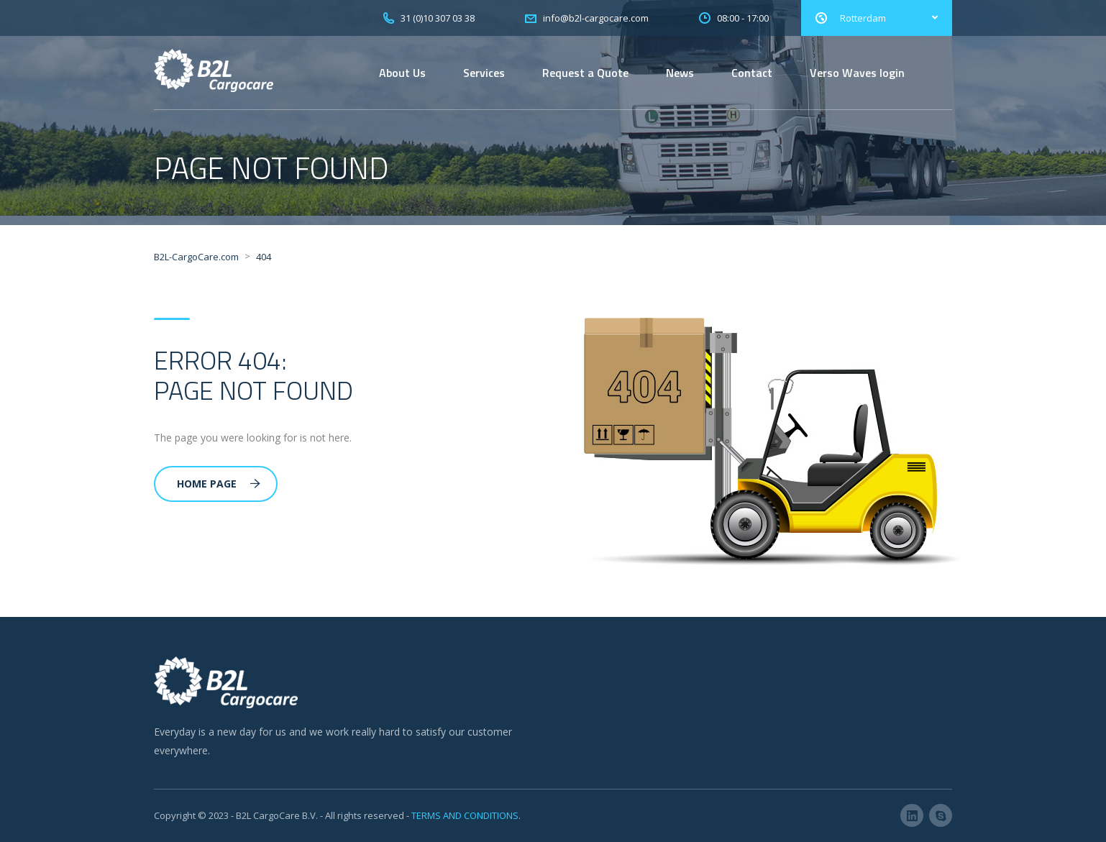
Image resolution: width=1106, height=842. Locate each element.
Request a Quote (585, 72)
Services (484, 72)
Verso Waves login (857, 72)
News (680, 72)
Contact (751, 72)
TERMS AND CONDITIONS (464, 815)
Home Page (218, 483)
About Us (402, 72)
